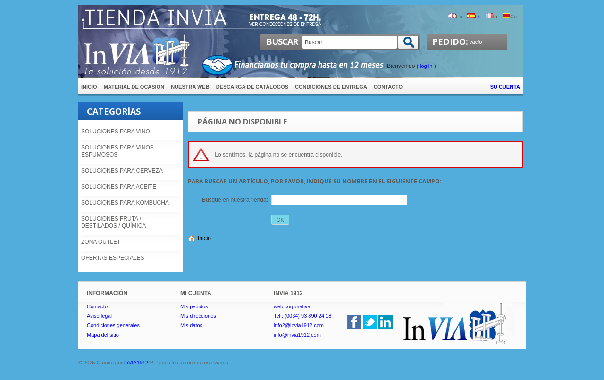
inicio (89, 87)
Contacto (97, 306)
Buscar (282, 41)
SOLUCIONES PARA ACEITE (118, 186)
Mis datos (191, 325)
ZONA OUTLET (100, 242)
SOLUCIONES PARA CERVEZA (122, 170)
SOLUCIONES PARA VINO (115, 131)
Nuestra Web (190, 87)
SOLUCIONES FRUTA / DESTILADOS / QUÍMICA (113, 222)
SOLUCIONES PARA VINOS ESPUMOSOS (117, 151)
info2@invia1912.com (299, 325)
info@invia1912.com (297, 335)
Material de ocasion (134, 87)
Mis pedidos (194, 306)
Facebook (354, 322)
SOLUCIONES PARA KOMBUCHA (125, 202)
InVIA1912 (136, 362)
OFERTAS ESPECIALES (112, 258)
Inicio (204, 238)
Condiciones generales (113, 325)
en (455, 16)
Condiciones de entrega (331, 87)
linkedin (385, 322)
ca (510, 16)
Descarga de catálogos (252, 87)
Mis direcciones (198, 316)
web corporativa (292, 306)
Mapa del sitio (103, 335)
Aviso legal (99, 316)
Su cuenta (505, 87)
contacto (388, 87)
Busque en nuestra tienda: (235, 200)
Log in (426, 66)
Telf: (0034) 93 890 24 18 (302, 316)
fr (492, 16)
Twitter (370, 322)
